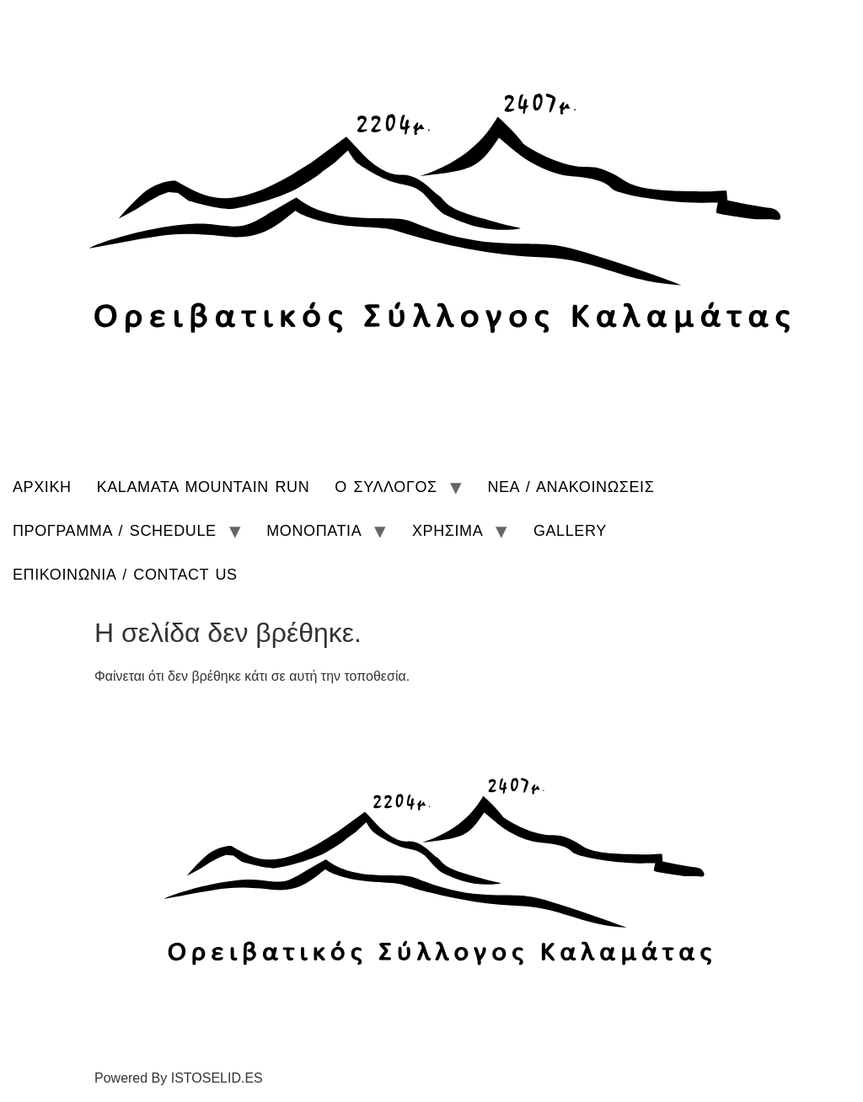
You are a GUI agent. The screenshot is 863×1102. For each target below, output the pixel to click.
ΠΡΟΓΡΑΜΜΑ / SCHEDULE (115, 530)
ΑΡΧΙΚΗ (42, 487)
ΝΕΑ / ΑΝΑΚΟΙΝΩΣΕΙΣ (570, 487)
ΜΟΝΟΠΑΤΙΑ (314, 530)
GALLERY (570, 530)
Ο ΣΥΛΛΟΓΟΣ (386, 487)
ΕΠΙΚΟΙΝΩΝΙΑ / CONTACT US (125, 574)
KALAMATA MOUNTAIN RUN (203, 487)
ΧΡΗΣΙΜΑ (447, 530)
